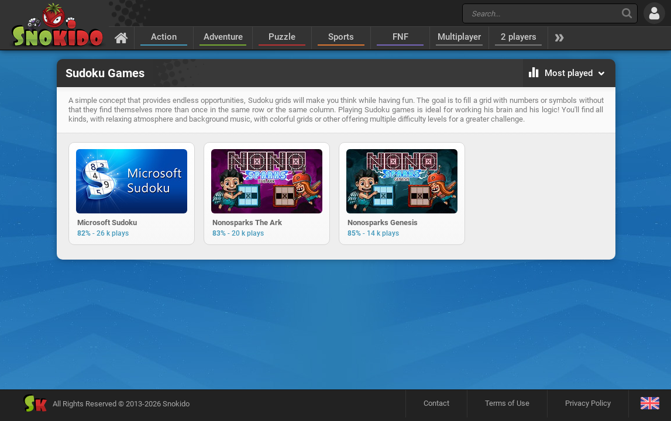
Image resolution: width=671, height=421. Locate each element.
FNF (400, 37)
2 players (518, 37)
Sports (341, 37)
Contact (436, 403)
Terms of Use (507, 403)
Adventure (223, 37)
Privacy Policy (588, 403)
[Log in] (654, 13)
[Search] (627, 13)
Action (164, 37)
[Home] (121, 37)
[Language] (649, 403)
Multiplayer (459, 37)
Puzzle (282, 37)
